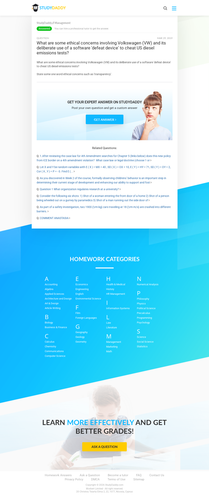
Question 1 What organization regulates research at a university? (79, 189)
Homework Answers (58, 475)
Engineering (82, 289)
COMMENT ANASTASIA (54, 218)
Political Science (146, 308)
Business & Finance (56, 327)
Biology (49, 322)
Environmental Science (88, 298)
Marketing (111, 346)
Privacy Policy (74, 479)
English (79, 293)
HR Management (115, 293)
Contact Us (156, 475)
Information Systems (118, 308)
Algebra (49, 289)
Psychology (143, 322)
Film (77, 313)
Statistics (142, 346)
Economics (81, 284)
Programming (144, 317)
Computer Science (55, 355)
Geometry (80, 341)
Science (141, 336)
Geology (80, 336)
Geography (81, 332)
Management (113, 341)
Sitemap (138, 479)
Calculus (49, 341)
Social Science (145, 341)
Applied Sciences (54, 293)
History (110, 289)
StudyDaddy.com (114, 485)
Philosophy (143, 298)
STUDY (53, 7)
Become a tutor (118, 475)
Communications (54, 351)
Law (108, 322)
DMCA (95, 479)
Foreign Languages (86, 317)
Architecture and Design (58, 298)
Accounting (51, 284)
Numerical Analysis (147, 284)
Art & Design (52, 303)
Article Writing (52, 308)
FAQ (138, 475)
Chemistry (50, 346)
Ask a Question (104, 447)
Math (109, 351)
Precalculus (143, 313)
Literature (111, 327)
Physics (141, 303)
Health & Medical (115, 284)
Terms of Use (116, 479)
